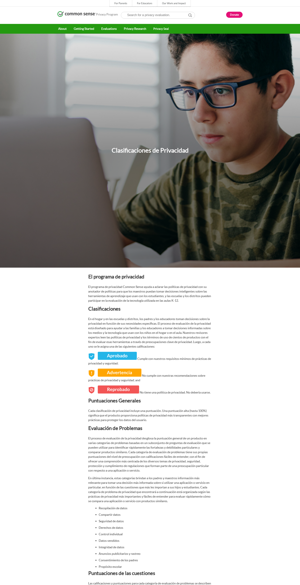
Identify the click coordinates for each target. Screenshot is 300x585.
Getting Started (83, 28)
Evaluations (107, 28)
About (62, 28)
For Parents (120, 3)
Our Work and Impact (174, 3)
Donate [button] (234, 14)
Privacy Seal (158, 28)
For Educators (144, 3)
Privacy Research (133, 28)
